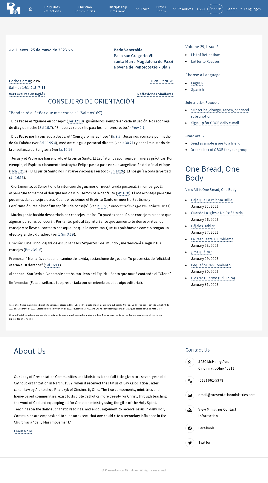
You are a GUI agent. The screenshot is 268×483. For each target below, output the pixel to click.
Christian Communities (85, 9)
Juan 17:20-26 (161, 81)
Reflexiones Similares (155, 94)
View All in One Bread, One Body (211, 189)
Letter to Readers (205, 61)
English (197, 83)
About (201, 9)
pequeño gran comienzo (211, 265)
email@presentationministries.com (226, 394)
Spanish (197, 89)
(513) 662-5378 (210, 380)
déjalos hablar (203, 226)
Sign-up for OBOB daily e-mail (215, 122)
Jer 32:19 (75, 121)
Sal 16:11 (52, 265)
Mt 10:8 (123, 193)
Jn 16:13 (17, 177)
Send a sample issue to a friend (216, 143)
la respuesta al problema (212, 239)
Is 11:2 (102, 206)
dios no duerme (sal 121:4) (213, 278)
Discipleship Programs (118, 9)
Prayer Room (161, 9)
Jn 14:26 (117, 171)
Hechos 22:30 (20, 81)
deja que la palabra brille (212, 200)
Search (232, 9)
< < (12, 50)
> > (70, 50)
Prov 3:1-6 (33, 249)
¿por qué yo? (201, 252)
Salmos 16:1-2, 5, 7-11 (27, 87)
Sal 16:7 (45, 127)
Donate (215, 8)
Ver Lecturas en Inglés (27, 94)
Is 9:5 (116, 136)
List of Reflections (206, 54)
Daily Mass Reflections (52, 9)
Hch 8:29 (17, 171)
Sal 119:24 (47, 142)
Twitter (204, 442)
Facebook (206, 428)
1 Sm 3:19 (66, 234)
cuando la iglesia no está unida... (218, 212)
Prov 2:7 (138, 127)
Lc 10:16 (65, 149)
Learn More (23, 431)
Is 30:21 (128, 142)
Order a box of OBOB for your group (219, 149)
